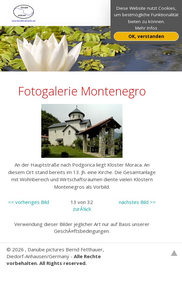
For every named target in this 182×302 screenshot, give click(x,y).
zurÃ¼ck (82, 209)
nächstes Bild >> (137, 202)
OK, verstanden (146, 36)
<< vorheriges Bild (28, 202)
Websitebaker (22, 276)
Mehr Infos (146, 28)
